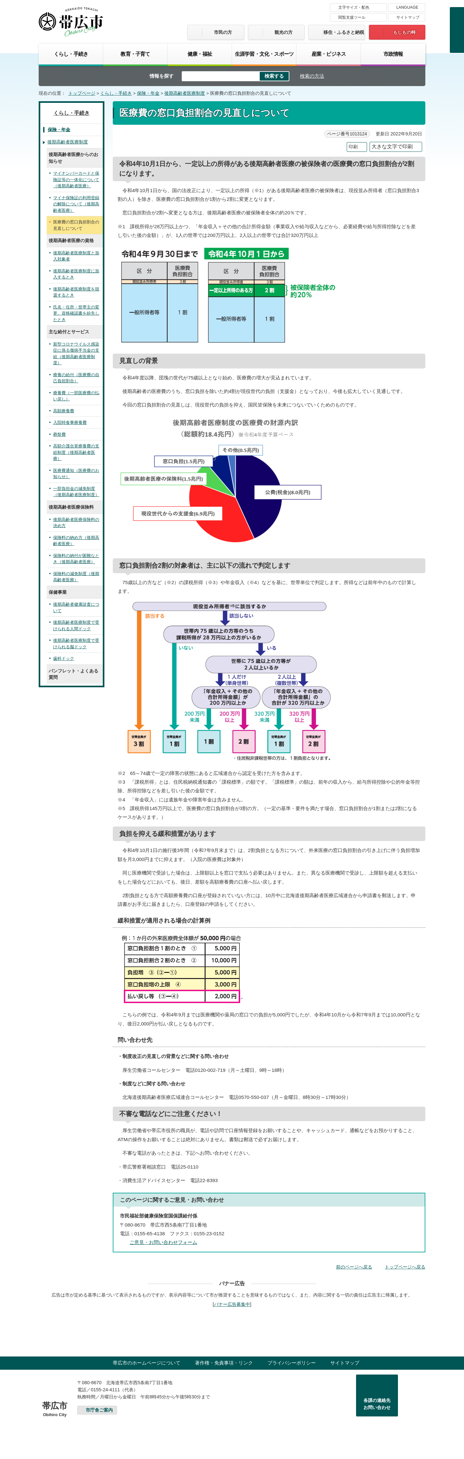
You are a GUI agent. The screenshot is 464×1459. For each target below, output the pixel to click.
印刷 (353, 146)
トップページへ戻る (405, 1266)
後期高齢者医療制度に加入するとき (76, 274)
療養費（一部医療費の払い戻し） (76, 396)
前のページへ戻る (354, 1266)
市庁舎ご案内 (99, 1410)
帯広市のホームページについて (146, 1363)
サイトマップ (408, 17)
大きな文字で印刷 (392, 146)
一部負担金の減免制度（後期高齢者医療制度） (76, 491)
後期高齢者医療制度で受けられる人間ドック (76, 625)
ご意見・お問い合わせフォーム (163, 1242)
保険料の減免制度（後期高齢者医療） (76, 577)
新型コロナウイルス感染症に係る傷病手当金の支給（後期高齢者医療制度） (76, 354)
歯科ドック (63, 658)
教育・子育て (135, 54)
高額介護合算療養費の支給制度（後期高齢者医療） (76, 452)
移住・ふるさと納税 (344, 32)
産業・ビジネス (329, 54)
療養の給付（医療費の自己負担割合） (76, 378)
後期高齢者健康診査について (76, 607)
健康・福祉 (200, 54)
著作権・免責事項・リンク (224, 1363)
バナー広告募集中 (232, 1304)
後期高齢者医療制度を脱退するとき (76, 292)
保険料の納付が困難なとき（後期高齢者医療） (76, 558)
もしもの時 (404, 32)
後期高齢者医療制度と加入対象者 (76, 256)
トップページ (81, 93)
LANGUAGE (407, 7)
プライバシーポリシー (291, 1363)
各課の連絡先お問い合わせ (377, 1404)
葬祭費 (59, 434)
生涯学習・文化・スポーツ (264, 54)
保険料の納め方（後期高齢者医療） (76, 540)
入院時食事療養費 (70, 422)
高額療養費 (63, 410)
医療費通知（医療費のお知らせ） (76, 473)
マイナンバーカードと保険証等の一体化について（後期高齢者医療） (76, 179)
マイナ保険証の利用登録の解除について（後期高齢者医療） (76, 204)
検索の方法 (312, 76)
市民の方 (223, 32)
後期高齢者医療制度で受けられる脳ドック (76, 643)
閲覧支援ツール (351, 17)
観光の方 (284, 32)
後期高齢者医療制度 (184, 93)
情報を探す (162, 76)
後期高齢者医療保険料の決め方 (76, 522)
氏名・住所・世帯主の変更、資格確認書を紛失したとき (76, 313)
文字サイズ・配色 (353, 7)
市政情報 (393, 54)
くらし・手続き (71, 54)
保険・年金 (148, 93)
